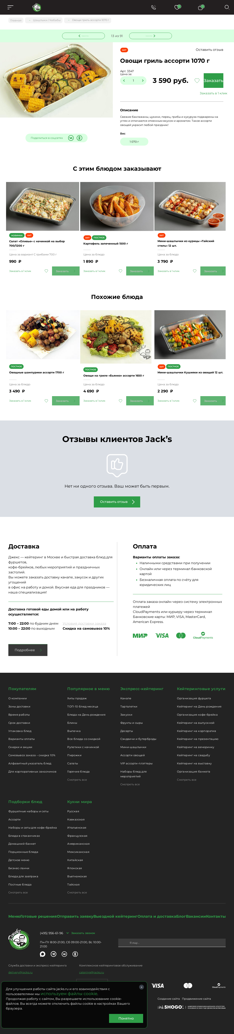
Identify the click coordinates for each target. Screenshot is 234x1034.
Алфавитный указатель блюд (29, 760)
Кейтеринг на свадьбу (193, 752)
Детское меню (18, 857)
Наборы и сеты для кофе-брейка (32, 824)
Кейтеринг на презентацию (197, 736)
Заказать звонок (83, 930)
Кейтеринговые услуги (201, 686)
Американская (78, 841)
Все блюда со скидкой (83, 736)
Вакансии (196, 914)
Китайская (75, 857)
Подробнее (25, 648)
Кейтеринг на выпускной (196, 720)
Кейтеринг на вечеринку (195, 744)
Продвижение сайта (196, 996)
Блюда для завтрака (23, 873)
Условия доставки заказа (84, 621)
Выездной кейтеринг (115, 914)
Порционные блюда (23, 849)
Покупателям (22, 686)
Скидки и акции (20, 744)
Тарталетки (128, 703)
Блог (181, 914)
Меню (14, 914)
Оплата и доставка (156, 914)
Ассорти (14, 816)
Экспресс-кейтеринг (142, 686)
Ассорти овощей (132, 752)
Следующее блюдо (148, 35)
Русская (73, 808)
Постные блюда (20, 881)
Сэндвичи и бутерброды (138, 736)
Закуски (126, 712)
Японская (74, 865)
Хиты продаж (77, 695)
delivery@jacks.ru (20, 969)
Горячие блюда (78, 768)
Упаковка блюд (19, 728)
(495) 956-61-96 (51, 930)
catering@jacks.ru (91, 969)
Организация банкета (193, 768)
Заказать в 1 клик (211, 94)
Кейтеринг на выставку (194, 760)
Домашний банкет (22, 841)
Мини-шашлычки (133, 744)
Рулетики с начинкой (83, 744)
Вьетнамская (77, 873)
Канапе (125, 695)
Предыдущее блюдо (86, 35)
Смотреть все (77, 777)
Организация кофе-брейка (197, 712)
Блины (72, 720)
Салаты (72, 760)
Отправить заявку (75, 914)
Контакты (216, 914)
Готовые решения (38, 914)
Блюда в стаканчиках (24, 833)
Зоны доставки (19, 703)
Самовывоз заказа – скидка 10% (31, 752)
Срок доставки (19, 720)
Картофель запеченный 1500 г (113, 243)
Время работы (19, 712)
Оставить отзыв (209, 50)
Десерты (126, 728)
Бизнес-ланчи (18, 865)
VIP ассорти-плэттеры (136, 760)
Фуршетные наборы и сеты (28, 808)
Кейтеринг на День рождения (199, 703)
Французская (77, 833)
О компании (17, 695)
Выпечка (74, 728)
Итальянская (76, 824)
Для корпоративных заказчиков (32, 768)
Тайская (73, 881)
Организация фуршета (194, 695)
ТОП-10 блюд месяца (82, 703)
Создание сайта (169, 996)
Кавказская (76, 816)
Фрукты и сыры (131, 720)
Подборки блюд (25, 799)
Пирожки (74, 752)
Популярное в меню (88, 686)
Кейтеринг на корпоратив (196, 728)
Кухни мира (79, 799)
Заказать (211, 80)
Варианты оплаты (21, 736)
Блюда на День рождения (86, 712)
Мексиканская (78, 849)
